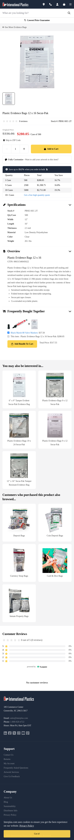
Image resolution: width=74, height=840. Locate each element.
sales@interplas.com (19, 718)
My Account (9, 763)
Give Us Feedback (12, 776)
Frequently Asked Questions (16, 768)
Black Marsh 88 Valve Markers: (24, 333)
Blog (6, 802)
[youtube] (23, 733)
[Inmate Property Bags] (19, 603)
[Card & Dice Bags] (55, 563)
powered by (37, 666)
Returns (7, 759)
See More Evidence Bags (14, 27)
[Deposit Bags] (19, 523)
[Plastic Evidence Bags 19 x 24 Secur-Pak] (19, 430)
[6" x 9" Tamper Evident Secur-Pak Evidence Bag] (19, 389)
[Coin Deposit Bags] (55, 523)
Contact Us (8, 755)
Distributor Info (10, 810)
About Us (8, 797)
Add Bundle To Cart (22, 344)
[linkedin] (5, 733)
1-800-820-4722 (17, 722)
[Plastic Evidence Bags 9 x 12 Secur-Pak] (55, 389)
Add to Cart (51, 149)
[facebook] (9, 733)
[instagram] (18, 733)
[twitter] (14, 733)
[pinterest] (27, 733)
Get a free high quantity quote (37, 195)
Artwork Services (11, 772)
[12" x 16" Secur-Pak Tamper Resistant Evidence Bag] (19, 470)
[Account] (59, 4)
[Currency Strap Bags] (19, 563)
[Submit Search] (69, 13)
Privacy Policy (10, 815)
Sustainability (10, 806)
